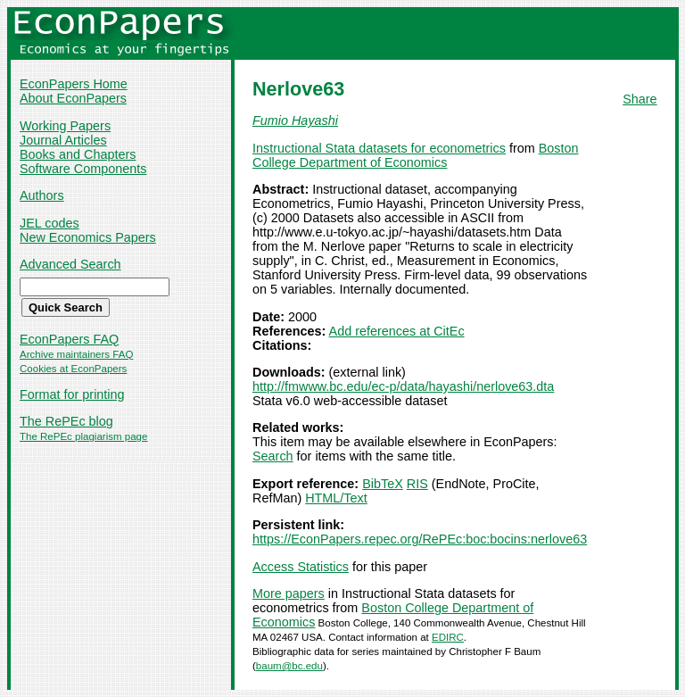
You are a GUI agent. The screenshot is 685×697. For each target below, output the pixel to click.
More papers (288, 593)
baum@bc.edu (289, 665)
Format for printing (72, 394)
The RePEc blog (66, 421)
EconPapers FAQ (69, 339)
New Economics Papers (88, 237)
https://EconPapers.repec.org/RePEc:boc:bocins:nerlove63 (419, 539)
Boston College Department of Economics (415, 155)
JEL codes (49, 223)
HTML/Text (336, 498)
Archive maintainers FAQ (76, 354)
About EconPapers (73, 98)
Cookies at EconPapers (73, 368)
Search (272, 456)
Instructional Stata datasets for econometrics (379, 148)
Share (639, 99)
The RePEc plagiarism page (83, 436)
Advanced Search (70, 264)
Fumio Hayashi (295, 120)
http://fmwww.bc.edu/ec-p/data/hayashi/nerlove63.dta (403, 386)
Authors (42, 195)
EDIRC (448, 637)
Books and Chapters (78, 154)
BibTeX (382, 484)
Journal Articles (63, 140)
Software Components (83, 169)
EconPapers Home (74, 84)
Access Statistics (300, 567)
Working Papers (65, 126)
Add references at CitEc (397, 331)
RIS (417, 484)
